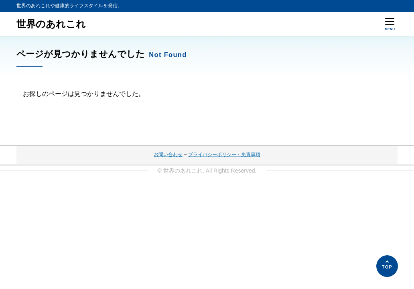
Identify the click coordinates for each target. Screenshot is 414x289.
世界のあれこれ (51, 23)
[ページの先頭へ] (387, 266)
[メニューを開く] (390, 24)
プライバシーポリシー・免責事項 (224, 154)
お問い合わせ (168, 154)
